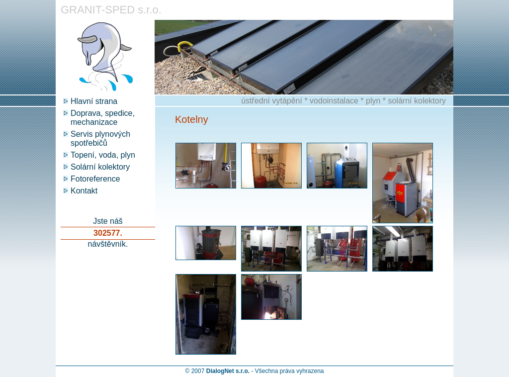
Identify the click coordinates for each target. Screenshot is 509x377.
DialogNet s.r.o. (228, 371)
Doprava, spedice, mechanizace (103, 117)
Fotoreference (95, 179)
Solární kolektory (100, 167)
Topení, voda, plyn (103, 155)
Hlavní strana (94, 101)
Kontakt (84, 191)
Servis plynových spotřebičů (100, 138)
